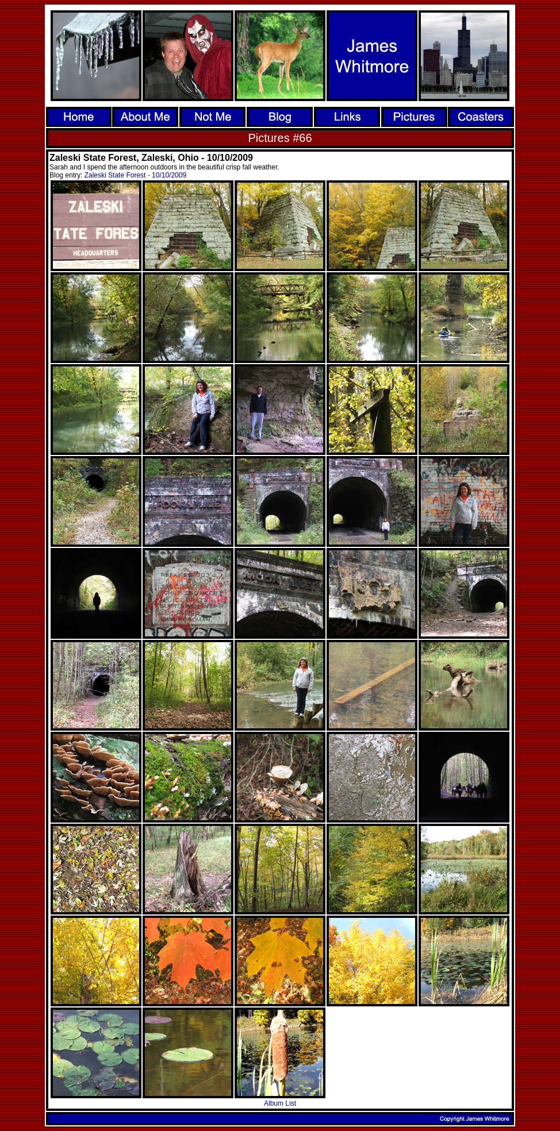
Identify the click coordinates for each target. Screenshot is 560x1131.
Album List (280, 1103)
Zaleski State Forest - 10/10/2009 (135, 175)
